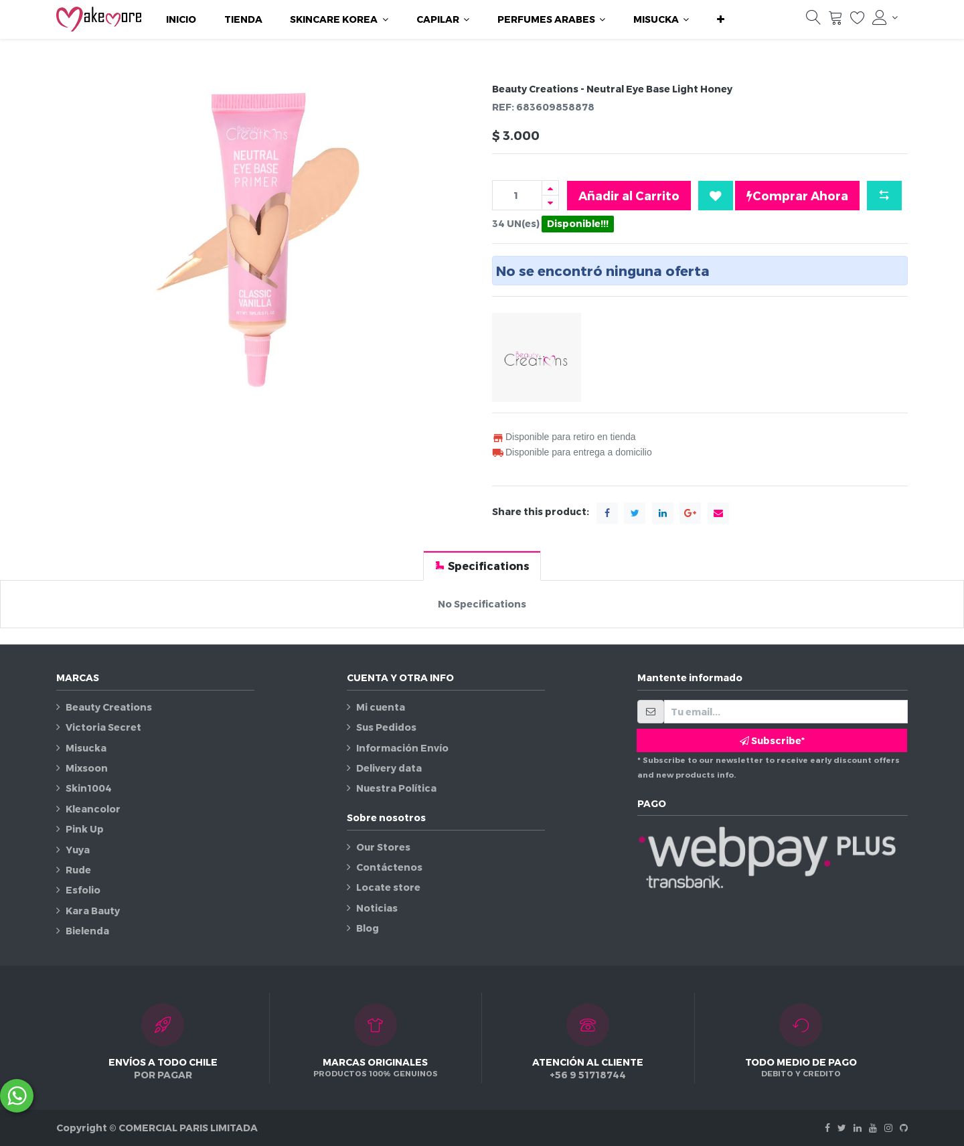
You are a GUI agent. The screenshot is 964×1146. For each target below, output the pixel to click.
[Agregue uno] (550, 188)
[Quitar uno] (550, 203)
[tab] (482, 566)
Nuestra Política (396, 788)
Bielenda (87, 930)
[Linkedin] (858, 1127)
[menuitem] (181, 19)
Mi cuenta (380, 707)
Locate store (388, 887)
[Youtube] (873, 1127)
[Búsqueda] (813, 20)
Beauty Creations (109, 707)
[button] (721, 19)
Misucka (86, 748)
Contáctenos (389, 867)
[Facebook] (827, 1127)
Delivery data (389, 768)
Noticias (377, 908)
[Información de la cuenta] (885, 17)
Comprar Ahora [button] (797, 195)
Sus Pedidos (386, 727)
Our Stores (383, 847)
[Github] (904, 1127)
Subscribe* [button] (772, 740)
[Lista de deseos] (857, 20)
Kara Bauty (93, 910)
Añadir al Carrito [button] (628, 195)
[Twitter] (841, 1127)
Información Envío (402, 748)
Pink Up (85, 829)
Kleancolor (93, 808)
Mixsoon (87, 768)
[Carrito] (835, 20)
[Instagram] (888, 1127)
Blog (367, 928)
